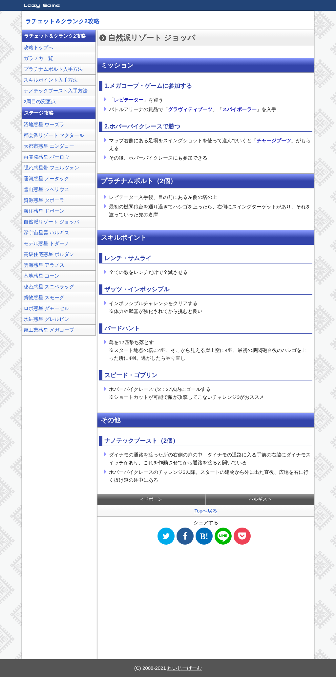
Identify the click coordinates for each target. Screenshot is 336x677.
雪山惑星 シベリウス (46, 189)
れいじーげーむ (184, 668)
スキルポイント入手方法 (51, 80)
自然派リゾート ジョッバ (51, 221)
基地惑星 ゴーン (41, 276)
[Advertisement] (205, 603)
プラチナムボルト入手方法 (53, 69)
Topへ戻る (205, 510)
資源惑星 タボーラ (44, 200)
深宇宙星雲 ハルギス (46, 232)
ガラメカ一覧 (38, 58)
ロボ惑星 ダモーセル (46, 308)
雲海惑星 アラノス (44, 265)
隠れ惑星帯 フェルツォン (51, 167)
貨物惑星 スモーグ (44, 297)
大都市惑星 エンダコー (49, 146)
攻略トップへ (38, 47)
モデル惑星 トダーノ (46, 243)
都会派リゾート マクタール (54, 135)
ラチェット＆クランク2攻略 (62, 21)
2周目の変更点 (40, 101)
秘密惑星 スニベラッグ (49, 286)
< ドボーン (151, 499)
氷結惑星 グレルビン (46, 319)
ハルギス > (260, 499)
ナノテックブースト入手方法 (56, 90)
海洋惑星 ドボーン (44, 211)
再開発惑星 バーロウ (46, 157)
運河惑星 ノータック (46, 178)
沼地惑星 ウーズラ (44, 124)
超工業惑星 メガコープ (49, 330)
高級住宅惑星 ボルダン (49, 254)
